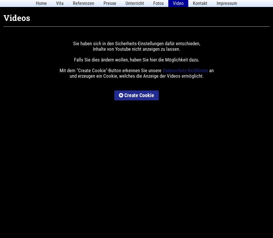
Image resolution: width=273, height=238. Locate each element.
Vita (60, 3)
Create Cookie (136, 95)
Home (41, 3)
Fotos (158, 3)
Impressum (227, 3)
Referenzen (83, 3)
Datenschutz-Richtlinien (185, 70)
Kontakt (200, 3)
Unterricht (135, 3)
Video (178, 3)
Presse (110, 3)
